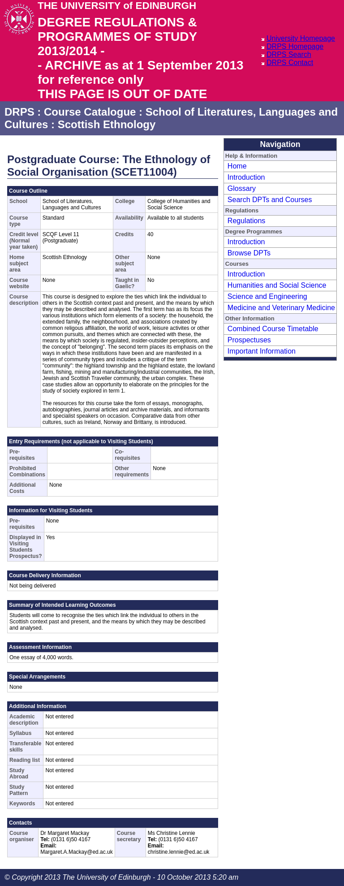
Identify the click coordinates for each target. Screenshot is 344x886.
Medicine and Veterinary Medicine (281, 307)
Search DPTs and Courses (270, 199)
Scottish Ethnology (107, 124)
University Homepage (301, 38)
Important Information (262, 351)
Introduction (246, 177)
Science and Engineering (267, 296)
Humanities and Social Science (277, 285)
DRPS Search (289, 54)
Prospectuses (249, 340)
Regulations (247, 221)
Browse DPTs (249, 253)
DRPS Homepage (295, 46)
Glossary (242, 188)
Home (237, 166)
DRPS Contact (290, 62)
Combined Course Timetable (273, 329)
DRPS (19, 112)
